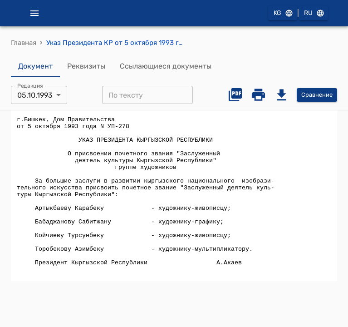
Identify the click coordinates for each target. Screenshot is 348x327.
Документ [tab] (35, 66)
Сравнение (317, 95)
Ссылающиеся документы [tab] (166, 66)
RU (313, 13)
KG (282, 13)
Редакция (30, 86)
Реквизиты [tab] (86, 66)
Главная (23, 43)
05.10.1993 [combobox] (35, 95)
